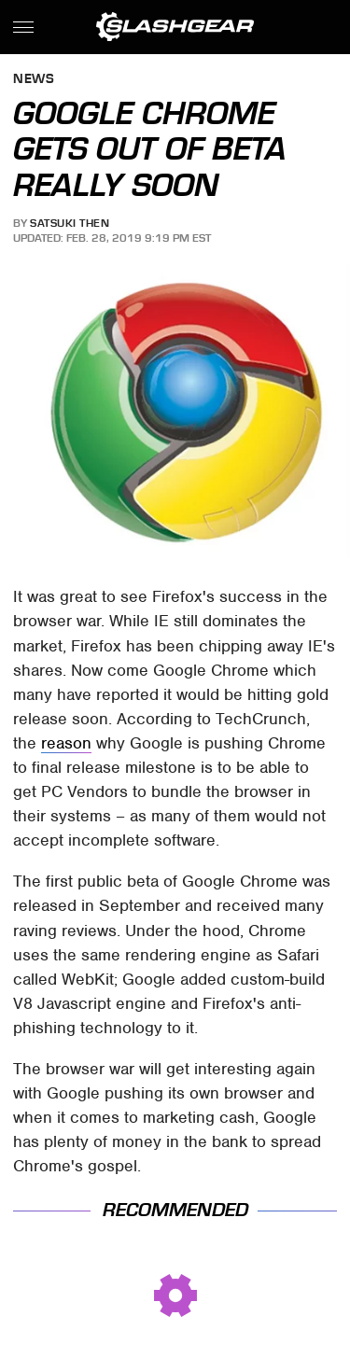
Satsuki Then (69, 223)
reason (66, 743)
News (33, 80)
